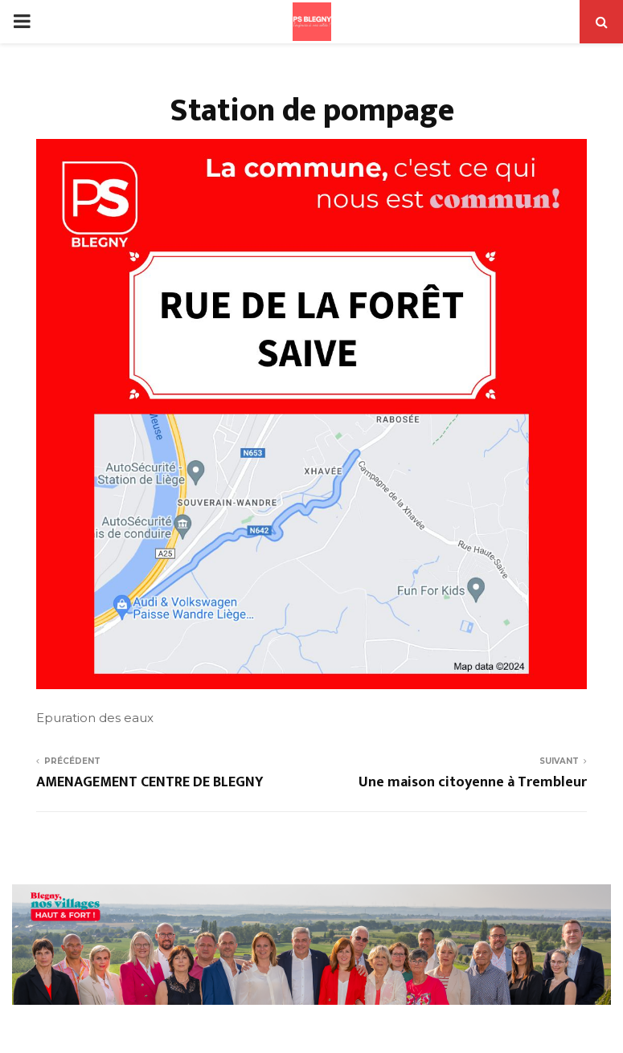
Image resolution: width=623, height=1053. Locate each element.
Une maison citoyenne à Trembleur (473, 782)
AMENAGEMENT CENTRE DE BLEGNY (150, 782)
